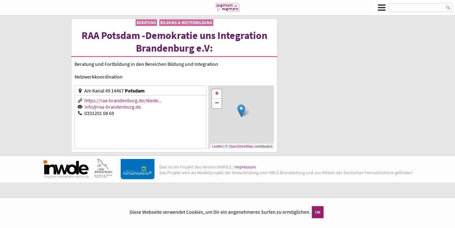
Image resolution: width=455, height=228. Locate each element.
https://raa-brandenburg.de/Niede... (123, 100)
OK (317, 212)
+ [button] (217, 94)
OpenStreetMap (241, 146)
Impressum (245, 167)
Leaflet (217, 146)
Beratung (146, 22)
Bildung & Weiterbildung (186, 22)
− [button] (217, 103)
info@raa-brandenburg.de (112, 107)
